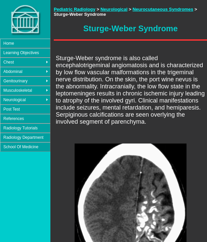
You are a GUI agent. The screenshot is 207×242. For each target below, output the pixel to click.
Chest (8, 62)
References (13, 118)
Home (8, 43)
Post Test (11, 109)
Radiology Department (23, 137)
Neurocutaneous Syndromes (162, 9)
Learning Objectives (21, 52)
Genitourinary (15, 81)
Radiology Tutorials (20, 128)
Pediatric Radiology (74, 9)
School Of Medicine (20, 147)
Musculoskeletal (17, 90)
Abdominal (13, 71)
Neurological (14, 99)
